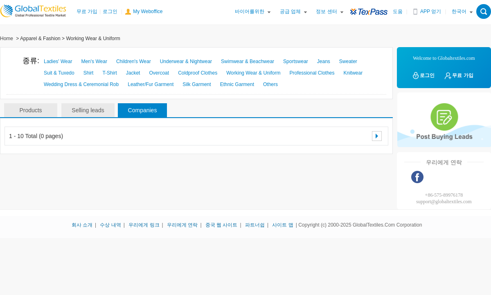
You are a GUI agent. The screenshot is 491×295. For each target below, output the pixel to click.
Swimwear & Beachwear (247, 61)
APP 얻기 (430, 11)
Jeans (323, 61)
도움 (398, 11)
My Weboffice (147, 11)
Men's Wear (94, 61)
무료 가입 (87, 11)
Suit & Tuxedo (59, 73)
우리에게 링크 (143, 225)
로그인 (110, 11)
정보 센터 (326, 11)
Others (270, 84)
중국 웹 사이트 (221, 225)
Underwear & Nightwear (186, 61)
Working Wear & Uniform (253, 73)
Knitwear (353, 73)
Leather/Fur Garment (150, 84)
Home (6, 38)
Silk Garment (196, 84)
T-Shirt (109, 73)
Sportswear (295, 61)
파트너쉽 (255, 225)
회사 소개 (82, 225)
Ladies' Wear (58, 61)
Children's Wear (133, 61)
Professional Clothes (311, 73)
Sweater (348, 61)
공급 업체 (290, 11)
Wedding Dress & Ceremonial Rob (81, 84)
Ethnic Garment (237, 84)
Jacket (133, 73)
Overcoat (159, 73)
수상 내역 (110, 225)
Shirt (88, 73)
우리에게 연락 (182, 225)
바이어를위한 (249, 11)
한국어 (459, 11)
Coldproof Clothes (197, 73)
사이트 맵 (282, 225)
